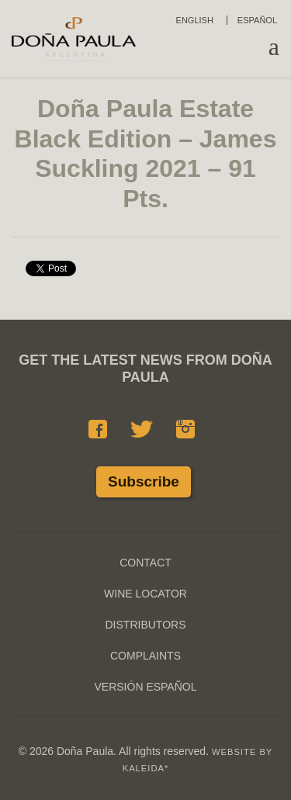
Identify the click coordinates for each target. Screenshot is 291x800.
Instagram (185, 429)
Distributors (146, 624)
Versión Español (145, 687)
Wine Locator (145, 593)
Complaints (145, 655)
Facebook (97, 429)
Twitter (141, 429)
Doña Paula (74, 39)
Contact (145, 562)
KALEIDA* (146, 768)
